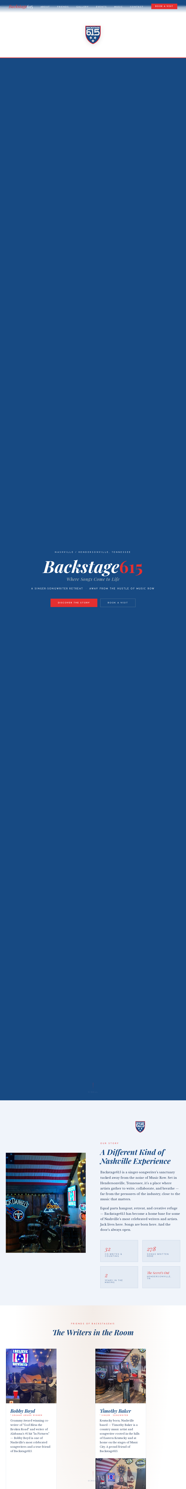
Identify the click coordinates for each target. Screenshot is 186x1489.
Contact (136, 7)
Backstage (21, 6)
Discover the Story (74, 603)
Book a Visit (164, 6)
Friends (63, 7)
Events (101, 7)
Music (118, 7)
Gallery (82, 7)
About (45, 7)
